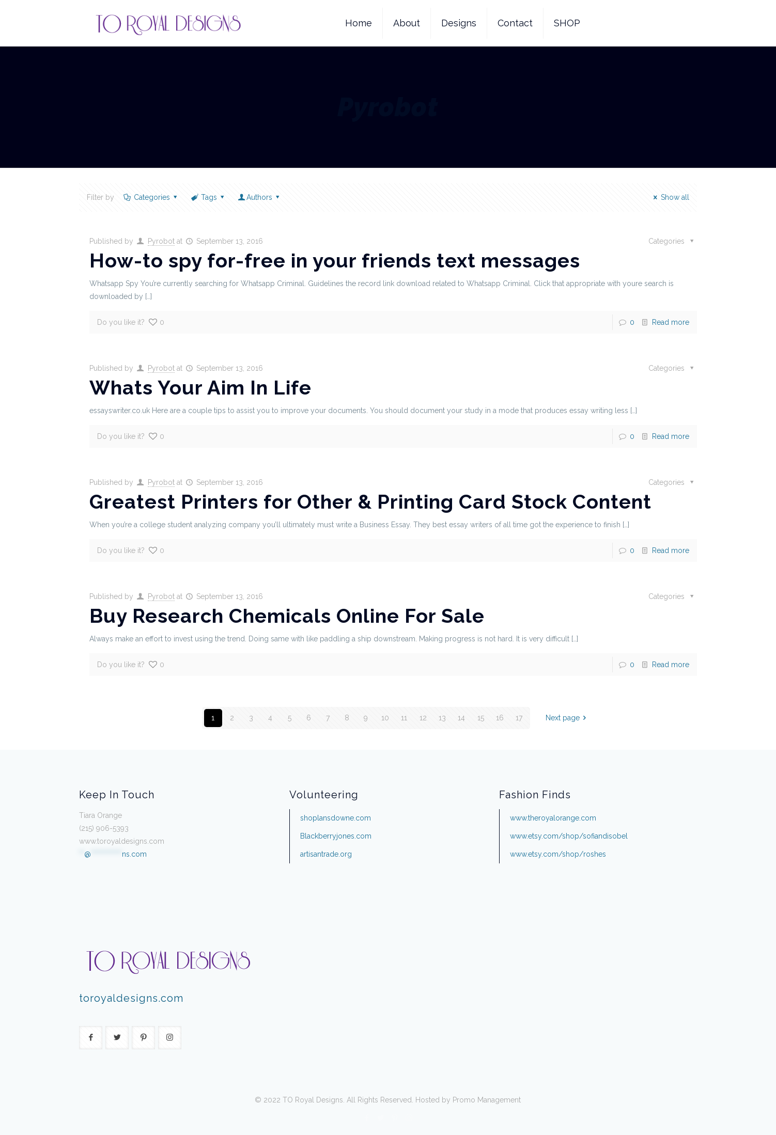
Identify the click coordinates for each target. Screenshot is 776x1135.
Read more (670, 322)
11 (404, 718)
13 (442, 718)
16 (500, 718)
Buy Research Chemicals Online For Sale (287, 615)
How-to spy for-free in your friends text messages (334, 260)
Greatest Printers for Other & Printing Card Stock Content (370, 501)
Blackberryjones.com (335, 836)
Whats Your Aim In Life (200, 387)
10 (385, 718)
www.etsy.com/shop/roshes (558, 854)
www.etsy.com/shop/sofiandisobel (569, 836)
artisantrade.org (326, 854)
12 (423, 718)
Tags (208, 197)
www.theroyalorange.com (553, 818)
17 (519, 718)
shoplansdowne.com (335, 818)
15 (480, 718)
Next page (568, 718)
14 (461, 718)
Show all (669, 197)
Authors (260, 197)
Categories (151, 197)
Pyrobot (161, 241)
